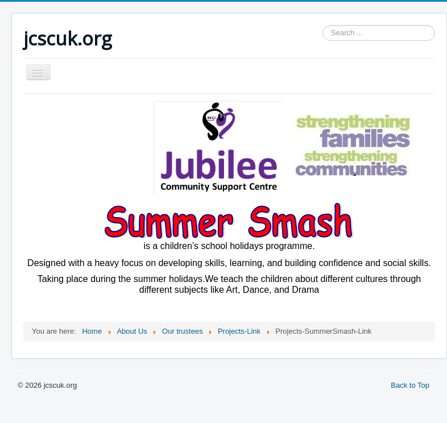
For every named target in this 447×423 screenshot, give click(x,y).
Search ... (322, 25)
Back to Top (410, 385)
